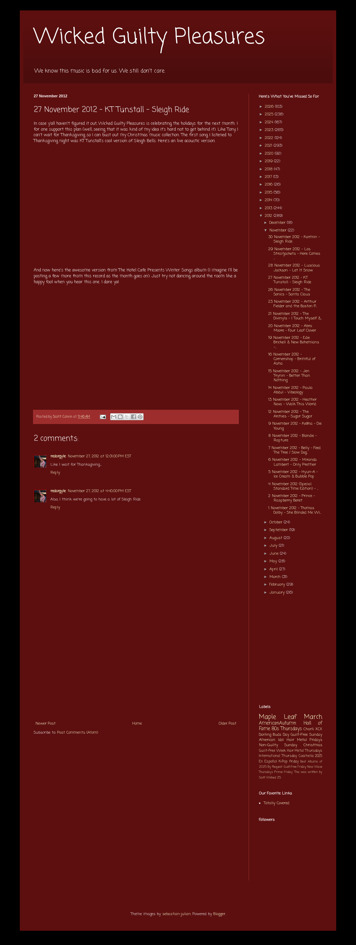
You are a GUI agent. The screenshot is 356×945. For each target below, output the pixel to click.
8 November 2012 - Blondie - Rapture (292, 438)
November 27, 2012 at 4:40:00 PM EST (99, 491)
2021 (269, 145)
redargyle (58, 456)
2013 (269, 208)
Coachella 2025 (310, 756)
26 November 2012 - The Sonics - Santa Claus (289, 292)
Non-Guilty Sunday (278, 745)
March (275, 577)
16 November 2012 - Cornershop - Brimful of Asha (291, 359)
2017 (269, 177)
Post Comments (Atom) (77, 732)
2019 (269, 161)
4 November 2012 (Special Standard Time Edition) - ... (293, 486)
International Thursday (278, 756)
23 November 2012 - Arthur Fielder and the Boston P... (292, 304)
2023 (270, 130)
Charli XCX (313, 729)
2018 (269, 169)
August (276, 538)
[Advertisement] (136, 665)
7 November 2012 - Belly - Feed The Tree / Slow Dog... (294, 450)
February (277, 584)
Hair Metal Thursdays (305, 750)
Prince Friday (283, 772)
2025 (270, 114)
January (277, 592)
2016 (269, 184)
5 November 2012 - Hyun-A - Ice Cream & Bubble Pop (293, 474)
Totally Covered (276, 803)
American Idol (271, 740)
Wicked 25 (273, 777)
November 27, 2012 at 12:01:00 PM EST (99, 456)
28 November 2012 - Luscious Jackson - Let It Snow (294, 268)
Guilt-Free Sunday (306, 735)
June (274, 553)
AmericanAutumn (277, 723)
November (278, 230)
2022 (270, 138)
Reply (55, 472)
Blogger (219, 914)
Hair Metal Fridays (305, 740)
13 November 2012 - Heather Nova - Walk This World (292, 402)
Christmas (313, 745)
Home (137, 723)
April (274, 569)
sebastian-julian (176, 914)
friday (294, 761)
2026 (270, 106)
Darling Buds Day (274, 735)
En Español (268, 761)
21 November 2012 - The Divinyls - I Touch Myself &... (295, 316)
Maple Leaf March (290, 717)
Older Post (227, 723)
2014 (269, 200)
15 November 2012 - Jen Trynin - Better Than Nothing (289, 375)
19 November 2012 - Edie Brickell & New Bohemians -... (293, 342)
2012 (269, 216)
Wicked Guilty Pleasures (149, 37)
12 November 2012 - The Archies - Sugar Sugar (290, 414)
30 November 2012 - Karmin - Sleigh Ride (294, 239)
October (276, 522)
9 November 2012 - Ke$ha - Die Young (295, 426)
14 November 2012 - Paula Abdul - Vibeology (290, 390)
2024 (270, 122)
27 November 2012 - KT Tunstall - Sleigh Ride (289, 280)
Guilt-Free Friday (295, 767)
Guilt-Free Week (272, 750)
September (279, 530)
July (274, 545)
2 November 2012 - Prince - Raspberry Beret (291, 498)
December (278, 223)
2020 (270, 153)
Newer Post (45, 723)
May (273, 561)
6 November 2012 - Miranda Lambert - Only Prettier (292, 462)
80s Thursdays (287, 728)
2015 (269, 192)
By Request (275, 767)
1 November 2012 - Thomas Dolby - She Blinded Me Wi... (294, 510)
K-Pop (283, 761)
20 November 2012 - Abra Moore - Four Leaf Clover (292, 328)
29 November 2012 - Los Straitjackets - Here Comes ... (294, 253)
